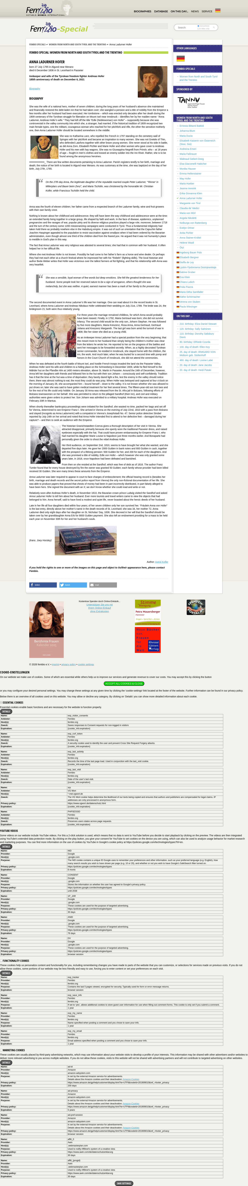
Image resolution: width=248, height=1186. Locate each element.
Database (161, 11)
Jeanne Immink (188, 188)
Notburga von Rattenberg (193, 222)
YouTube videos (9, 831)
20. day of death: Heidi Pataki (195, 370)
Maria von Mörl (188, 213)
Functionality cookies (14, 961)
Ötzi (182, 247)
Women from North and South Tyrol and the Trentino (77, 44)
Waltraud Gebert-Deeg (192, 159)
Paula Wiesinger (188, 306)
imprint (55, 664)
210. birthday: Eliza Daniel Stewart (198, 323)
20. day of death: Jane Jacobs (196, 365)
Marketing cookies (12, 1050)
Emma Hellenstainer (190, 173)
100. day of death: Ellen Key (195, 347)
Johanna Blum (187, 130)
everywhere (203, 26)
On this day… (179, 11)
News (195, 11)
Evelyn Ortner (187, 227)
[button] (43, 585)
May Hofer (185, 178)
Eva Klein (185, 277)
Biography (34, 88)
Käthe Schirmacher (190, 296)
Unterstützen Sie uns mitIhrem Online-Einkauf (99, 608)
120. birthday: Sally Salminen (195, 328)
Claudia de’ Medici (189, 208)
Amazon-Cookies (131, 1079)
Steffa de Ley (187, 262)
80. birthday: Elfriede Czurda (195, 342)
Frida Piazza (186, 287)
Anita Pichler (186, 232)
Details (6, 711)
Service (207, 11)
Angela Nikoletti (188, 218)
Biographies (142, 11)
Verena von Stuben (190, 301)
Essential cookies (11, 702)
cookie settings (86, 664)
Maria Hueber (187, 183)
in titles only (204, 29)
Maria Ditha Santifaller (191, 292)
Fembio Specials (37, 44)
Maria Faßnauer (188, 154)
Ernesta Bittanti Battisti (192, 125)
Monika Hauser (188, 168)
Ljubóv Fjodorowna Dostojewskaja (198, 267)
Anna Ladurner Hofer (191, 198)
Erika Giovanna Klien (191, 193)
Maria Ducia (186, 135)
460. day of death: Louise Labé (196, 360)
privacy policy (68, 664)
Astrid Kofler (161, 562)
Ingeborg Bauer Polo (191, 252)
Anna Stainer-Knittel (190, 237)
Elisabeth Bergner (189, 257)
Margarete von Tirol (190, 203)
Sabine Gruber (187, 272)
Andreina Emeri (188, 149)
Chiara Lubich (187, 282)
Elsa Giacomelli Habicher (193, 163)
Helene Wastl (187, 242)
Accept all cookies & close (124, 683)
